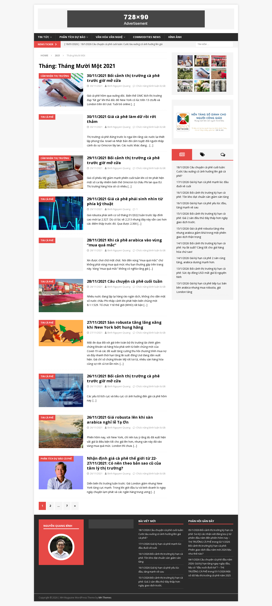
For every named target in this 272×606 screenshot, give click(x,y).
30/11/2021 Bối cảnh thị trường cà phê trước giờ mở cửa (123, 78)
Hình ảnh (175, 37)
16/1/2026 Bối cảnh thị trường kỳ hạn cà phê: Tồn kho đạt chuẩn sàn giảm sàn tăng (160, 557)
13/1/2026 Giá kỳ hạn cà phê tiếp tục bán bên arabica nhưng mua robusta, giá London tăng (201, 288)
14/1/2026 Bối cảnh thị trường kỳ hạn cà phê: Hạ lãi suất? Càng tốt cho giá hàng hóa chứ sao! (201, 247)
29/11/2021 (96, 168)
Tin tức (43, 37)
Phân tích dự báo (72, 37)
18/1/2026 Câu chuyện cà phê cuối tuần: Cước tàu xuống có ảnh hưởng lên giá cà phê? (201, 171)
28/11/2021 (96, 250)
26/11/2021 (96, 386)
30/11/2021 (96, 86)
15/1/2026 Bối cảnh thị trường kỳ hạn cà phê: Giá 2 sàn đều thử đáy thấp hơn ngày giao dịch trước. (202, 218)
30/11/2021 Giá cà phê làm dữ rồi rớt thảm (121, 119)
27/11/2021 (96, 332)
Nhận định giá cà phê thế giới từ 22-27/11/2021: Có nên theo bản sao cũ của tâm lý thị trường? (124, 463)
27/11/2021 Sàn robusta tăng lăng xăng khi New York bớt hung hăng (124, 325)
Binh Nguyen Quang (118, 86)
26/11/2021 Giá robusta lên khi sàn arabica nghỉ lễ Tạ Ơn (120, 420)
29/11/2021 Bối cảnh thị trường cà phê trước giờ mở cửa (123, 160)
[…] (133, 104)
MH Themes (105, 597)
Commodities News (147, 37)
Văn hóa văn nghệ (109, 37)
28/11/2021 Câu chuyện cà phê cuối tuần (124, 281)
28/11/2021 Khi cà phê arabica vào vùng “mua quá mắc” (124, 242)
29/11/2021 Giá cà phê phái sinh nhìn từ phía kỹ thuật (125, 201)
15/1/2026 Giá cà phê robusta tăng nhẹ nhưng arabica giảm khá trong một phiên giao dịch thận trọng (201, 233)
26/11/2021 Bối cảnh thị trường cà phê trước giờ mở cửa (123, 378)
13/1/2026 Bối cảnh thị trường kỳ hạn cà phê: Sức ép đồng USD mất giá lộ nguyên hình (201, 273)
